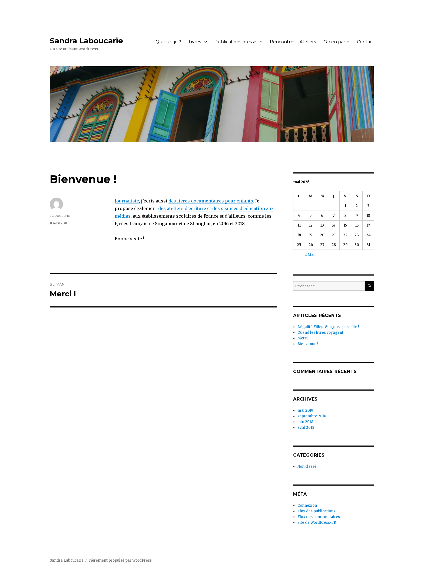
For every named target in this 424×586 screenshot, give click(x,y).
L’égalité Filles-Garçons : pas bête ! (328, 327)
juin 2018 (305, 422)
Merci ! (303, 338)
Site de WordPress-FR (316, 522)
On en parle (336, 41)
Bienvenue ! (307, 344)
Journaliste (127, 201)
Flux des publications (316, 511)
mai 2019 (305, 410)
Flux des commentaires (318, 517)
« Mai (309, 254)
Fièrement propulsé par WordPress (120, 560)
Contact (365, 41)
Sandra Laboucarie (86, 40)
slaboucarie (60, 215)
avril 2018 (305, 427)
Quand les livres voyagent (320, 332)
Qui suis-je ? (168, 41)
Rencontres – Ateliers (293, 41)
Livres (195, 41)
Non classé (306, 466)
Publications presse (235, 41)
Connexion (307, 505)
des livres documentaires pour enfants (210, 201)
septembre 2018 (311, 416)
